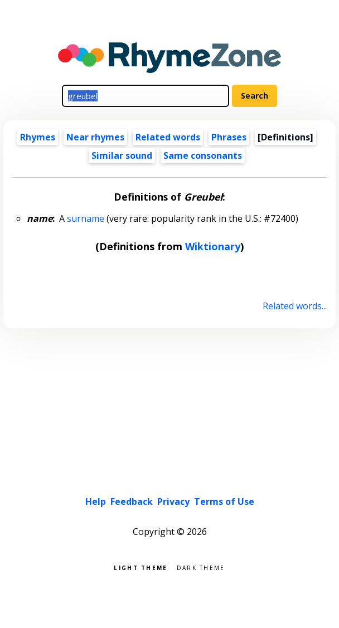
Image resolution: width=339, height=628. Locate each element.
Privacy (173, 501)
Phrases (228, 137)
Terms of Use (224, 501)
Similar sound (121, 155)
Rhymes (37, 137)
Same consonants (202, 155)
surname (85, 218)
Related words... (295, 306)
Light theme (140, 567)
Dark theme (201, 567)
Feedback (131, 501)
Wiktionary (212, 246)
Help (95, 501)
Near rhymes (95, 137)
